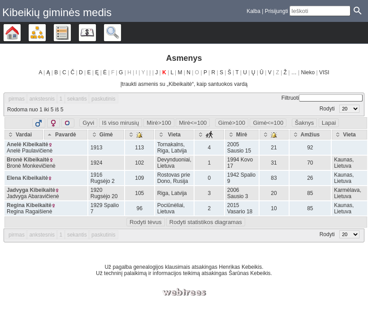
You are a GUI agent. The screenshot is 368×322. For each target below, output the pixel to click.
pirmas (17, 99)
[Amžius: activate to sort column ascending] (310, 135)
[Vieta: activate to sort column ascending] (174, 135)
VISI (324, 72)
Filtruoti (322, 98)
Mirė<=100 (193, 122)
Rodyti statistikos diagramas (205, 222)
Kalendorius (95, 33)
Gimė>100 (231, 122)
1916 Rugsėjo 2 (103, 178)
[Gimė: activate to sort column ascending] (106, 135)
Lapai (329, 122)
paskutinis (103, 99)
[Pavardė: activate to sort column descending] (65, 135)
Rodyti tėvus (146, 222)
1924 (97, 163)
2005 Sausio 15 (239, 147)
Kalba (253, 11)
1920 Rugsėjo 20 (104, 193)
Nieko (308, 72)
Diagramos (45, 33)
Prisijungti (276, 11)
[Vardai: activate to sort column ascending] (23, 135)
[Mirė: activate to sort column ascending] (242, 135)
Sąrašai (70, 33)
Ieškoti (120, 33)
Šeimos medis (20, 33)
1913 (97, 147)
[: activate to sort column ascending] (139, 135)
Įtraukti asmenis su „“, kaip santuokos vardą (184, 84)
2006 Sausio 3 (237, 193)
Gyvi (88, 122)
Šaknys (304, 122)
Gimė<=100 (268, 122)
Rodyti (339, 109)
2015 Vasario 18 (239, 208)
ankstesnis (42, 99)
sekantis (77, 99)
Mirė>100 (159, 122)
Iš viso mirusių (120, 122)
